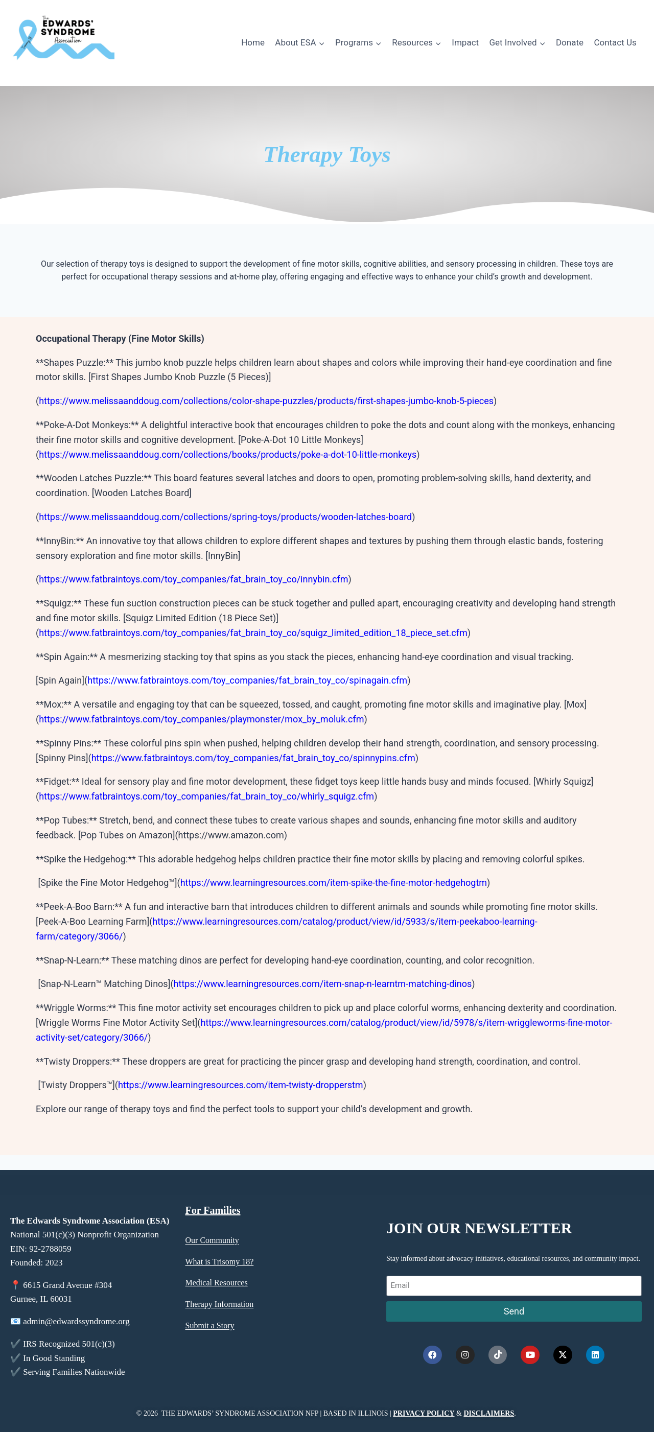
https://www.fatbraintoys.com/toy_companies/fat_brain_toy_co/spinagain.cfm (247, 680)
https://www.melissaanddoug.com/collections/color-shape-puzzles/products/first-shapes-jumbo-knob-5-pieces (266, 400)
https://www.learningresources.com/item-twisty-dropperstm (240, 1084)
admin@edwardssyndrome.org (76, 1331)
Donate (569, 42)
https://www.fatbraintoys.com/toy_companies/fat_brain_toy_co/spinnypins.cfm (253, 758)
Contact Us (615, 42)
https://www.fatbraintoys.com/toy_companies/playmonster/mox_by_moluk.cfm (201, 719)
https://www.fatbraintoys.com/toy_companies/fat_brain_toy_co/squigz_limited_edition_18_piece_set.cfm (253, 632)
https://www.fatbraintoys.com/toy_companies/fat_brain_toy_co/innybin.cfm (193, 579)
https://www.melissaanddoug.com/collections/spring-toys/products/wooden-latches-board (225, 516)
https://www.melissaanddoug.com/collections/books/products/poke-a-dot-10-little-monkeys (227, 454)
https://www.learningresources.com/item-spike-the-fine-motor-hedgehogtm (333, 882)
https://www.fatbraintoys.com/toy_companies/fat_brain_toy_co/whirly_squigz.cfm (206, 796)
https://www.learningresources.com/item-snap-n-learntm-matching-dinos (323, 983)
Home (253, 42)
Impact (465, 42)
